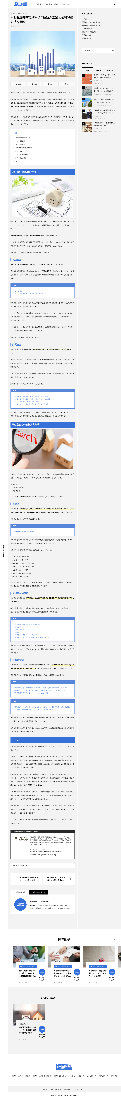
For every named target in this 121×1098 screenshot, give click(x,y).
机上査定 (22, 141)
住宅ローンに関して (89, 32)
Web (43, 849)
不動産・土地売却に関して (22, 865)
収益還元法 (22, 158)
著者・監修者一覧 (56, 1089)
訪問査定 (22, 144)
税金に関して (86, 38)
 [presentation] (113, 939)
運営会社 (45, 1089)
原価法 (21, 151)
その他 (84, 19)
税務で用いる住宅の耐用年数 (20, 550)
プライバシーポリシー (79, 1089)
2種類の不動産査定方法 (23, 137)
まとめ (18, 161)
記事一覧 (114, 1076)
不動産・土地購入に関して (91, 25)
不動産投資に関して (89, 28)
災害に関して (86, 35)
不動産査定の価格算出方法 (24, 148)
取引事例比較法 (24, 154)
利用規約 (67, 1089)
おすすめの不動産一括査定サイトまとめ (25, 337)
